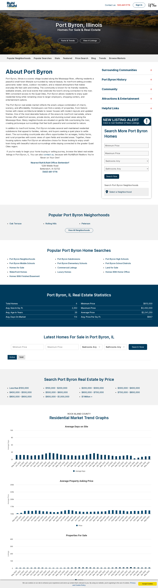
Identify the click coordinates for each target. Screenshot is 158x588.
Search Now (111, 176)
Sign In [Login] (139, 5)
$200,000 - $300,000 (93, 388)
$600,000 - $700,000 (93, 392)
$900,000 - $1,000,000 (57, 396)
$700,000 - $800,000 (129, 392)
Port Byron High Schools (117, 259)
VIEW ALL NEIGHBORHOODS (79, 230)
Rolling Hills (51, 223)
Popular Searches (43, 58)
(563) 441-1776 (50, 172)
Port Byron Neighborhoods (22, 259)
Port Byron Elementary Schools (72, 263)
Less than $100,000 (19, 388)
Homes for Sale (16, 267)
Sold (21, 357)
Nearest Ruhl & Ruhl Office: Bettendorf (50, 162)
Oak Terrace (15, 223)
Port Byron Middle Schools (22, 263)
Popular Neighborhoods (19, 58)
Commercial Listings (67, 267)
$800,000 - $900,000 (20, 396)
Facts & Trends (68, 40)
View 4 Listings (90, 40)
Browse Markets (117, 58)
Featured (67, 58)
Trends (102, 58)
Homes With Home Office (118, 272)
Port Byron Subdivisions (68, 259)
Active (12, 357)
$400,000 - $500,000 (20, 392)
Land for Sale (112, 267)
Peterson (86, 223)
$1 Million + (87, 396)
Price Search (81, 58)
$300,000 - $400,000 (129, 388)
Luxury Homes (64, 272)
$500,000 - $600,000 (57, 392)
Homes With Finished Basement (24, 276)
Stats (57, 58)
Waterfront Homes (18, 272)
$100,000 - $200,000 (56, 388)
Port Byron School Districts (118, 263)
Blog (93, 58)
